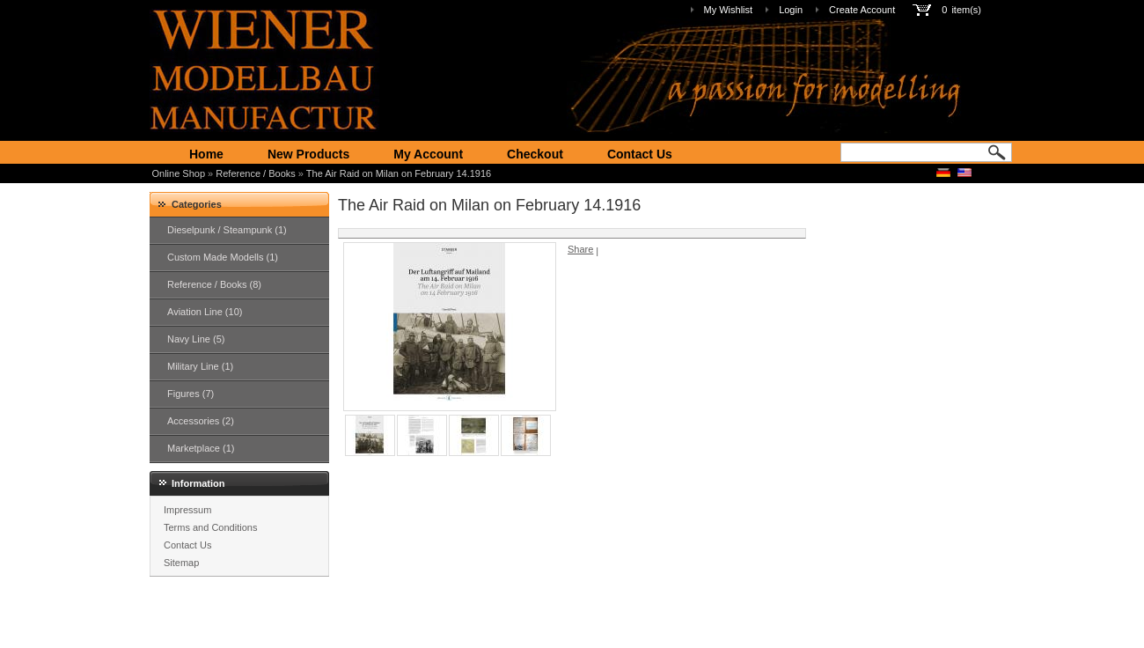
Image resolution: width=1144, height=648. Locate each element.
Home (206, 154)
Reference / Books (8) (214, 284)
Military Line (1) (200, 366)
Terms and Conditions (210, 527)
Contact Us (639, 154)
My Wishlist (728, 9)
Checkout (535, 154)
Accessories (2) (200, 421)
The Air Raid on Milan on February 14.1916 (398, 173)
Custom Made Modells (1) (222, 257)
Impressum (187, 509)
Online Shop (179, 173)
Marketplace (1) (200, 448)
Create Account (862, 9)
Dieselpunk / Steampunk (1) (227, 230)
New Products (308, 154)
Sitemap (181, 562)
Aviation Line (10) (204, 311)
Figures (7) (190, 393)
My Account (428, 154)
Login (791, 9)
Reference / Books (256, 173)
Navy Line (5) (195, 339)
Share (580, 249)
